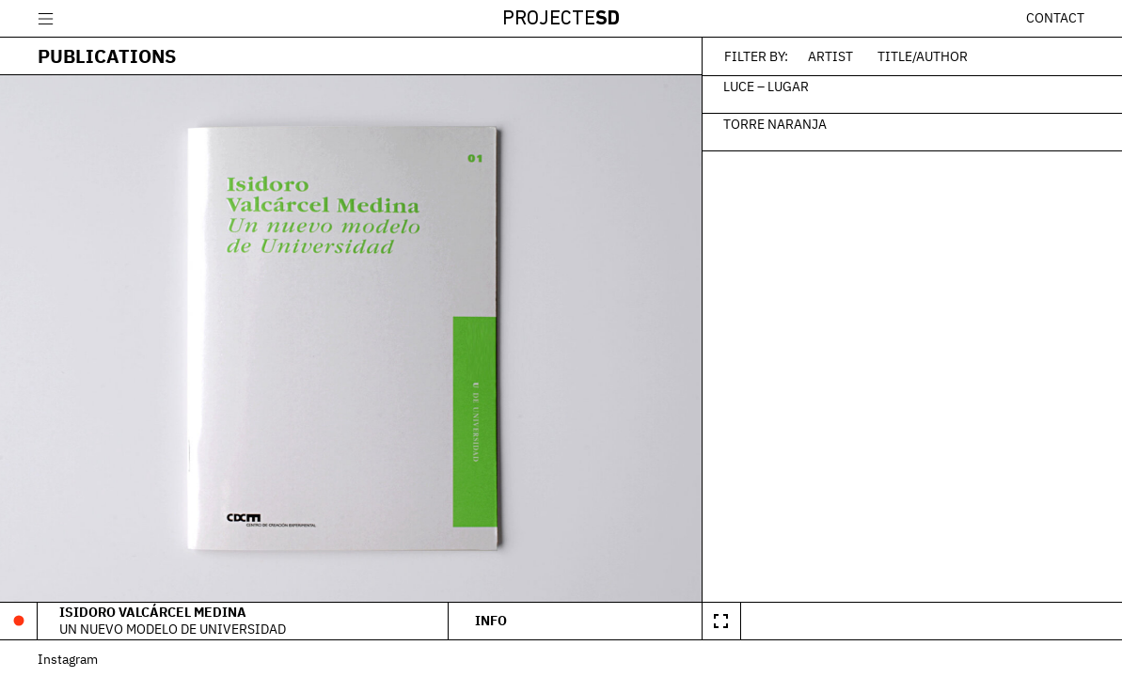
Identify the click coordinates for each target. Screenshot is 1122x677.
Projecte (561, 19)
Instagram (68, 659)
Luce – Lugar (766, 85)
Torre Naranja (775, 123)
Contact (1055, 17)
